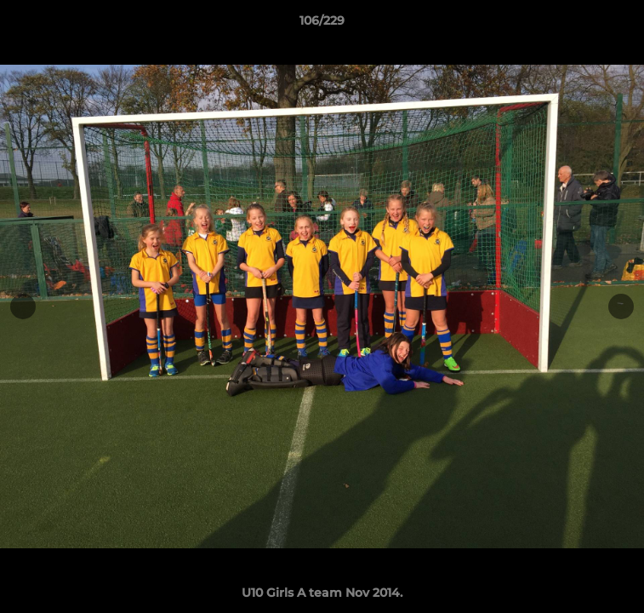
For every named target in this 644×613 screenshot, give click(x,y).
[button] (623, 24)
